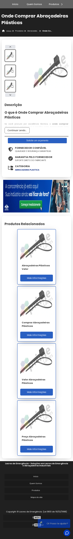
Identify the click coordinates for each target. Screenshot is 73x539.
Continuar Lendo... (17, 130)
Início (15, 4)
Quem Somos (34, 4)
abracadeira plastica (27, 169)
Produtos (56, 4)
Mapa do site (36, 497)
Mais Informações (36, 278)
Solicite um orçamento (37, 140)
